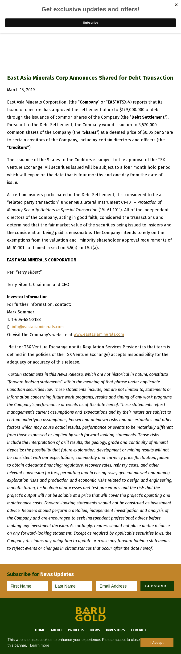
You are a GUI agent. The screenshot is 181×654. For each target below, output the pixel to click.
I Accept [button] (156, 643)
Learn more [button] (39, 645)
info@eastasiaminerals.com (39, 327)
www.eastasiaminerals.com (100, 334)
